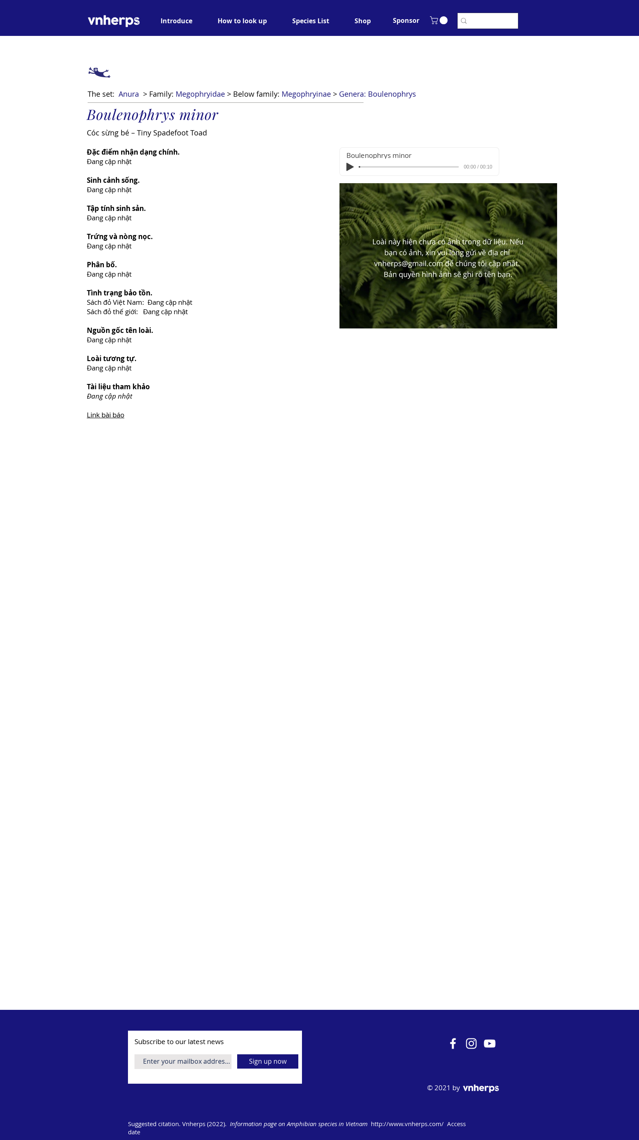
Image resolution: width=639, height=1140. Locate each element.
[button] (406, 20)
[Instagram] (471, 1043)
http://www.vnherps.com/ (407, 1124)
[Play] (350, 167)
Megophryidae (200, 94)
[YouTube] (490, 1043)
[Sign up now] (267, 1061)
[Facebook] (453, 1043)
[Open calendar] (512, 1124)
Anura (129, 94)
